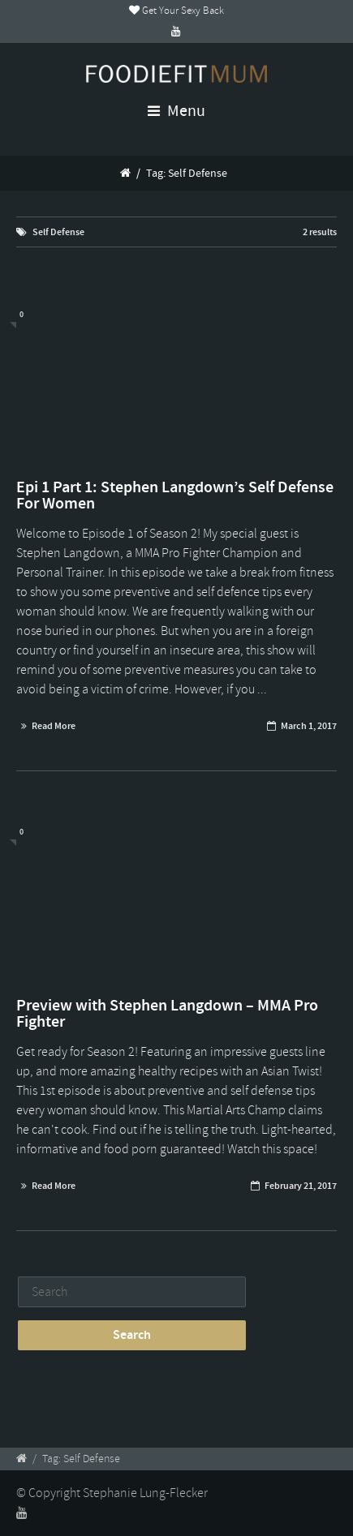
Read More (53, 725)
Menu (176, 111)
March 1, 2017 (309, 725)
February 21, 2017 (301, 1185)
